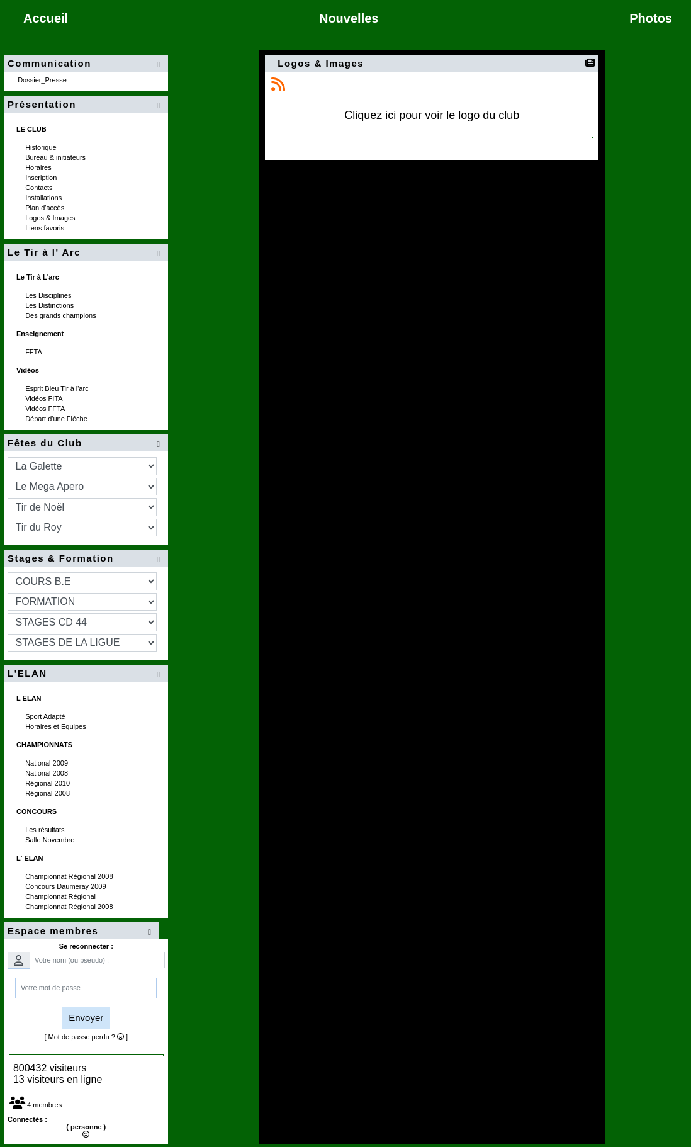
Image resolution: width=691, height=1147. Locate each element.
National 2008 (47, 773)
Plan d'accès (45, 208)
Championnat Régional (61, 896)
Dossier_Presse (43, 80)
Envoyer (86, 1017)
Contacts (39, 187)
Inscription (42, 177)
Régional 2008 (48, 793)
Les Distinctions (50, 305)
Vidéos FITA (44, 398)
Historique (42, 147)
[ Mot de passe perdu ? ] (86, 1037)
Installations (44, 197)
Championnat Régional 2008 (70, 876)
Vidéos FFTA (46, 408)
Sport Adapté (46, 716)
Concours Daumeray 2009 (66, 886)
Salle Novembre (50, 840)
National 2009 (47, 763)
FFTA (34, 352)
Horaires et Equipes (56, 726)
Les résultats (45, 829)
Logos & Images (51, 218)
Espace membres (82, 931)
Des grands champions (61, 315)
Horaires (39, 167)
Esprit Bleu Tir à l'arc (58, 388)
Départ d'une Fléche (57, 418)
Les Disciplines (49, 295)
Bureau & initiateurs (56, 157)
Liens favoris (45, 228)
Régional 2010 (48, 783)
